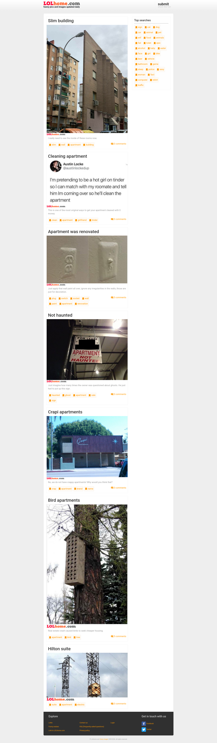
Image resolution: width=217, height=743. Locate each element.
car (138, 32)
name (89, 488)
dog (156, 27)
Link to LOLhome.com (57, 730)
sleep (139, 69)
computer (141, 80)
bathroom (141, 64)
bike (156, 53)
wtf (138, 37)
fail (138, 43)
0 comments (118, 143)
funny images (104, 739)
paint (53, 303)
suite (53, 704)
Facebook (148, 723)
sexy (160, 69)
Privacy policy (85, 730)
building (88, 144)
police (150, 69)
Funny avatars (54, 727)
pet (158, 32)
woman (140, 74)
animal (148, 32)
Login (113, 723)
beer (138, 58)
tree (76, 637)
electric (80, 704)
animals (158, 37)
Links (50, 723)
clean (53, 220)
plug (52, 298)
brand (78, 488)
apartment (74, 144)
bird (67, 637)
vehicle (149, 58)
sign (52, 400)
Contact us (84, 723)
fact (151, 74)
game (154, 64)
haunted (54, 395)
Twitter (147, 729)
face (138, 53)
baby (151, 48)
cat (147, 27)
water (162, 48)
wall (61, 144)
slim (52, 144)
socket (74, 298)
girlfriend (80, 220)
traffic (139, 85)
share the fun (164, 5)
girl (148, 53)
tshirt (154, 80)
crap (52, 488)
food (147, 37)
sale (92, 395)
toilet (147, 43)
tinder (93, 220)
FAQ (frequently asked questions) (92, 727)
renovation (81, 303)
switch (63, 298)
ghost (66, 395)
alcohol (140, 48)
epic (157, 43)
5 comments (118, 636)
